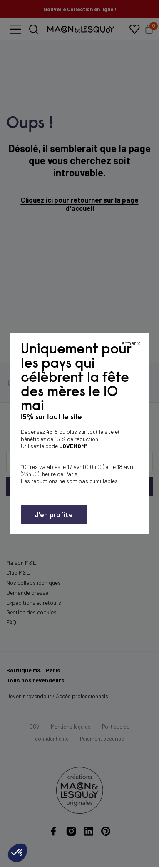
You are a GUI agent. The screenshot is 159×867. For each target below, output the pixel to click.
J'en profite (54, 514)
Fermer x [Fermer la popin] (129, 342)
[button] (17, 853)
